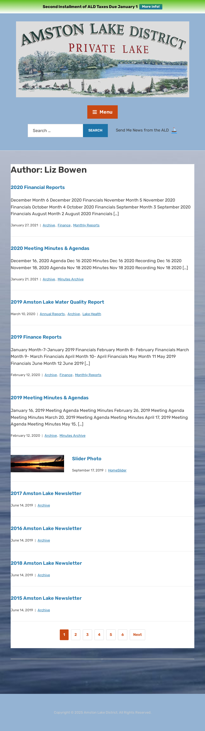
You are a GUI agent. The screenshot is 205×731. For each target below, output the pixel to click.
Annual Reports (52, 314)
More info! (151, 7)
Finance (64, 225)
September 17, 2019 (88, 470)
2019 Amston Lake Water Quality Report (57, 302)
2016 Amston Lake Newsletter (46, 528)
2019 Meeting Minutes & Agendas (50, 398)
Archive (49, 225)
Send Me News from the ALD (143, 130)
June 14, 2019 (22, 505)
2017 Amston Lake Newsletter (46, 493)
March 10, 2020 (23, 314)
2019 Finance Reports (36, 337)
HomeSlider (117, 470)
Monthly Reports (86, 225)
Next (137, 634)
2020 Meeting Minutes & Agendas (50, 248)
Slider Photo (86, 459)
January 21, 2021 (24, 279)
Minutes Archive (71, 279)
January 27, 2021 (24, 225)
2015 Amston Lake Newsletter (46, 598)
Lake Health (91, 314)
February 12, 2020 (25, 375)
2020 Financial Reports (38, 187)
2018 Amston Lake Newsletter (46, 563)
